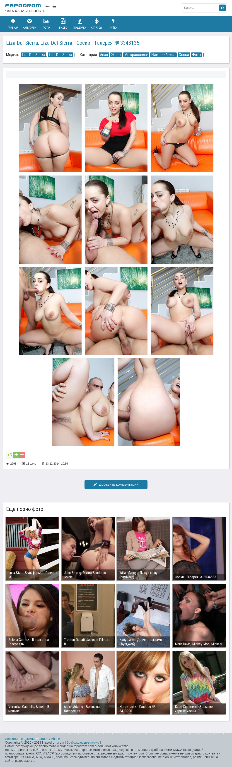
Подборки (80, 23)
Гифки (113, 23)
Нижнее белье (163, 54)
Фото (46, 23)
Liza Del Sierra (33, 54)
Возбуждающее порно (83, 742)
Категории (30, 23)
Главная (13, 23)
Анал (104, 54)
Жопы (116, 54)
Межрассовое (136, 54)
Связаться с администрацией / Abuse (32, 739)
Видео (63, 23)
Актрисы (96, 23)
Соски (184, 54)
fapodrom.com (27, 8)
